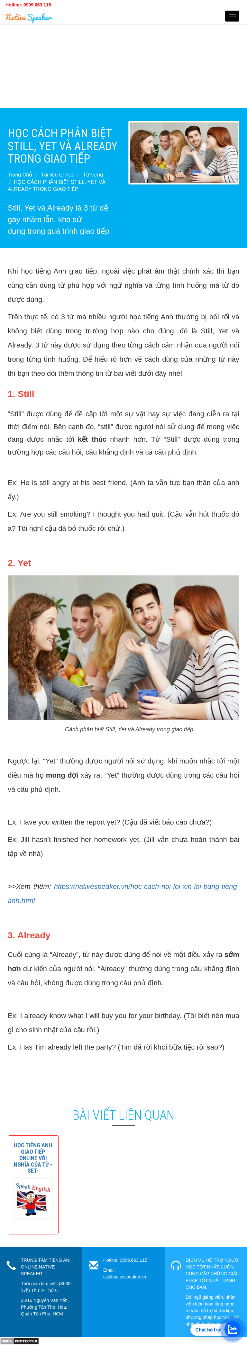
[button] (33, 1158)
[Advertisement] (123, 63)
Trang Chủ (20, 174)
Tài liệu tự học (57, 174)
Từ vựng (93, 174)
